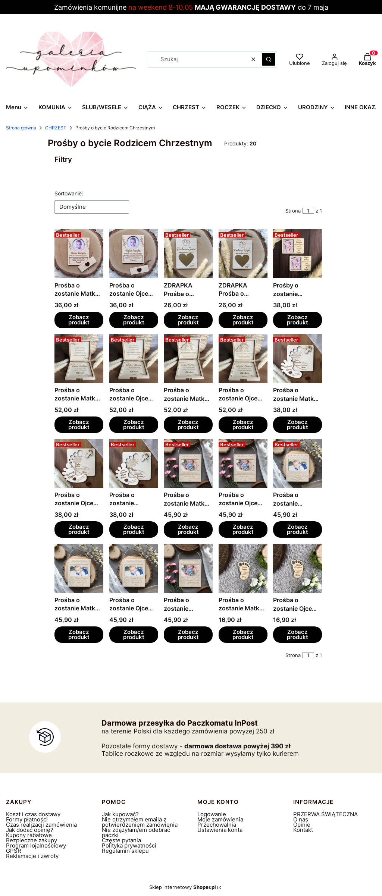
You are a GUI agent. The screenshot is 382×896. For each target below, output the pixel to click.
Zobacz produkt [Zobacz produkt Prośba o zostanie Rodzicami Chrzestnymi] (133, 530)
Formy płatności (27, 819)
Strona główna (21, 128)
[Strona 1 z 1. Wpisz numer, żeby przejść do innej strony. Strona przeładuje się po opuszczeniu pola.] (308, 211)
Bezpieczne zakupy (31, 840)
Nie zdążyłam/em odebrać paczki (136, 832)
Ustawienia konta (219, 829)
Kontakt (303, 829)
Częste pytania (121, 840)
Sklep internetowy (182, 887)
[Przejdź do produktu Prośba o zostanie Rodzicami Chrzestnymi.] (133, 463)
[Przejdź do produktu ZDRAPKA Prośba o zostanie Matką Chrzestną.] (188, 253)
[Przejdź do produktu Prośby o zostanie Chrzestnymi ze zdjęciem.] (297, 253)
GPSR (13, 850)
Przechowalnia (216, 824)
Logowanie (211, 814)
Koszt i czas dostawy (33, 814)
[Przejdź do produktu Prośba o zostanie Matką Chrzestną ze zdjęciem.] (78, 253)
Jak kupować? (120, 814)
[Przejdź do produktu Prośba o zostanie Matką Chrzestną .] (78, 358)
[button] (268, 59)
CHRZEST (55, 128)
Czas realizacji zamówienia (41, 824)
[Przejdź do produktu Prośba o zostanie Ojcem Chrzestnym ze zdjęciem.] (133, 253)
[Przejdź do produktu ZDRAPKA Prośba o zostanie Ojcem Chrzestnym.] (243, 253)
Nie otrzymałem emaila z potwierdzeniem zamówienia (140, 822)
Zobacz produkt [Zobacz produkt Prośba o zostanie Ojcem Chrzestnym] (133, 424)
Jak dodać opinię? (29, 829)
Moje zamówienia (220, 819)
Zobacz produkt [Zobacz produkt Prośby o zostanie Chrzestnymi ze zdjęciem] (297, 320)
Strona (293, 210)
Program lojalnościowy (36, 845)
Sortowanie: (68, 193)
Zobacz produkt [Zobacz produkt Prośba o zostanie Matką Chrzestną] (79, 424)
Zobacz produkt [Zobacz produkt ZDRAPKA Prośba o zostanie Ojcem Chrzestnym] (243, 320)
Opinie (301, 824)
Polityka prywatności (129, 845)
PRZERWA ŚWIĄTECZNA (325, 814)
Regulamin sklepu (125, 850)
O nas (300, 819)
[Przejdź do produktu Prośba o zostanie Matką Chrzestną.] (188, 358)
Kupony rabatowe (29, 835)
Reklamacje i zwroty (32, 855)
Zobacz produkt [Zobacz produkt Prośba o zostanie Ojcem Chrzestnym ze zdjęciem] (133, 320)
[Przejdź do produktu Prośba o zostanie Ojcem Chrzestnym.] (133, 358)
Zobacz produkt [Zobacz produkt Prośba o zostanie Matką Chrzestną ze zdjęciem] (79, 320)
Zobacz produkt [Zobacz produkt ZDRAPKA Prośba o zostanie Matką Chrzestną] (188, 320)
